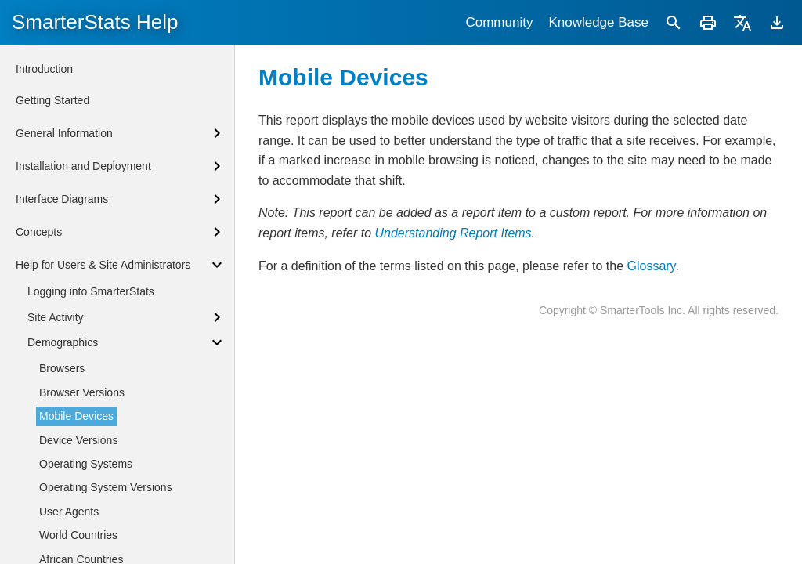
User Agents (69, 511)
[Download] (777, 22)
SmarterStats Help (95, 22)
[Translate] (742, 22)
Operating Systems (85, 463)
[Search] (673, 22)
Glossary (651, 266)
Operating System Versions (105, 487)
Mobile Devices (76, 416)
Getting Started (52, 100)
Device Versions (78, 440)
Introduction (44, 69)
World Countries (78, 535)
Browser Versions (82, 392)
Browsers (62, 368)
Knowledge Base (598, 22)
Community (499, 22)
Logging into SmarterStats (90, 291)
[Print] (708, 22)
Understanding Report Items (453, 233)
